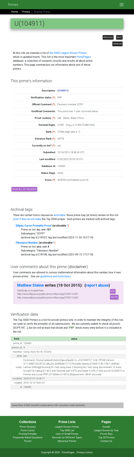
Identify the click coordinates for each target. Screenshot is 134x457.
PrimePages (83, 56)
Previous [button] (108, 37)
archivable (59, 215)
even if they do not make (27, 219)
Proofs (27, 441)
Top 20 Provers (106, 437)
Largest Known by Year (106, 430)
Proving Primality (28, 434)
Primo (80, 118)
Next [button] (119, 37)
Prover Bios (106, 434)
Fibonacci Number (27, 242)
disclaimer (77, 266)
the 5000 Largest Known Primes (68, 52)
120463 (61, 166)
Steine (66, 118)
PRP (71, 327)
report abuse (97, 285)
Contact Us (106, 441)
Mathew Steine (30, 285)
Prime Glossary (28, 426)
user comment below (87, 111)
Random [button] (117, 44)
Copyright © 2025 (50, 452)
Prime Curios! (28, 430)
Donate (106, 426)
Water (73, 118)
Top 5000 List (67, 430)
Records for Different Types (67, 437)
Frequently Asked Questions (27, 437)
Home (14, 11)
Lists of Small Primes (67, 434)
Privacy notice (84, 452)
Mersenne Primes (67, 441)
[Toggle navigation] (121, 4)
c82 (59, 118)
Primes (13, 5)
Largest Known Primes (67, 426)
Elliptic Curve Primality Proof (34, 225)
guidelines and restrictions (55, 276)
